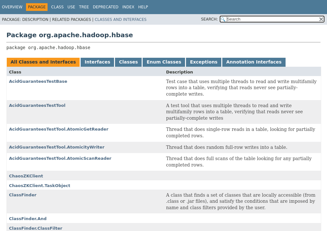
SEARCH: (209, 19)
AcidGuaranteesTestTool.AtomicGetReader (58, 129)
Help (143, 7)
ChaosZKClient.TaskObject (39, 185)
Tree (84, 7)
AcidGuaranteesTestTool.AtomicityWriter (56, 147)
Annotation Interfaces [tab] (253, 61)
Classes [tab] (128, 61)
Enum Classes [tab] (163, 61)
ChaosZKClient (26, 176)
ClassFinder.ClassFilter (35, 228)
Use (71, 7)
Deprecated (106, 7)
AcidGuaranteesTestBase (38, 81)
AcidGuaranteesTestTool (37, 105)
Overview (12, 7)
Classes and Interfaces (120, 19)
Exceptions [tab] (203, 61)
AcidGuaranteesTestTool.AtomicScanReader (60, 158)
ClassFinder (22, 195)
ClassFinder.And (28, 218)
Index (128, 7)
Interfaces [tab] (97, 61)
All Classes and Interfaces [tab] (43, 61)
